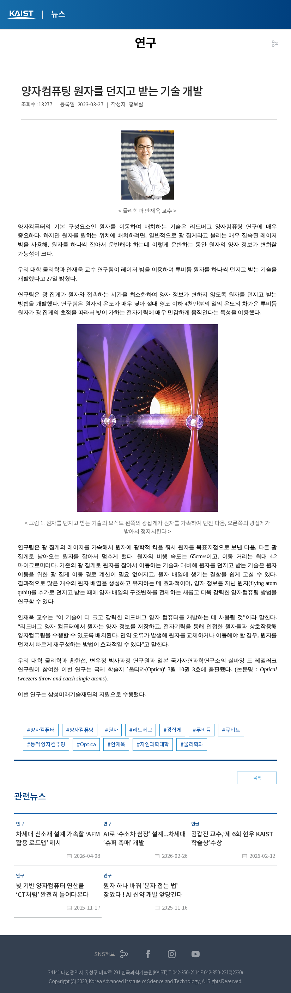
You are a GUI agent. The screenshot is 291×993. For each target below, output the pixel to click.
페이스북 (148, 954)
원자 (113, 730)
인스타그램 (172, 954)
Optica (88, 744)
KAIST (22, 15)
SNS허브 (104, 954)
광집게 (174, 730)
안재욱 (118, 744)
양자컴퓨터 (42, 730)
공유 (275, 43)
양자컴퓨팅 (81, 730)
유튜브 (196, 954)
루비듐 (203, 730)
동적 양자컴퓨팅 (47, 744)
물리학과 (193, 744)
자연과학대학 (154, 744)
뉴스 (58, 14)
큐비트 (232, 730)
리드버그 (142, 730)
